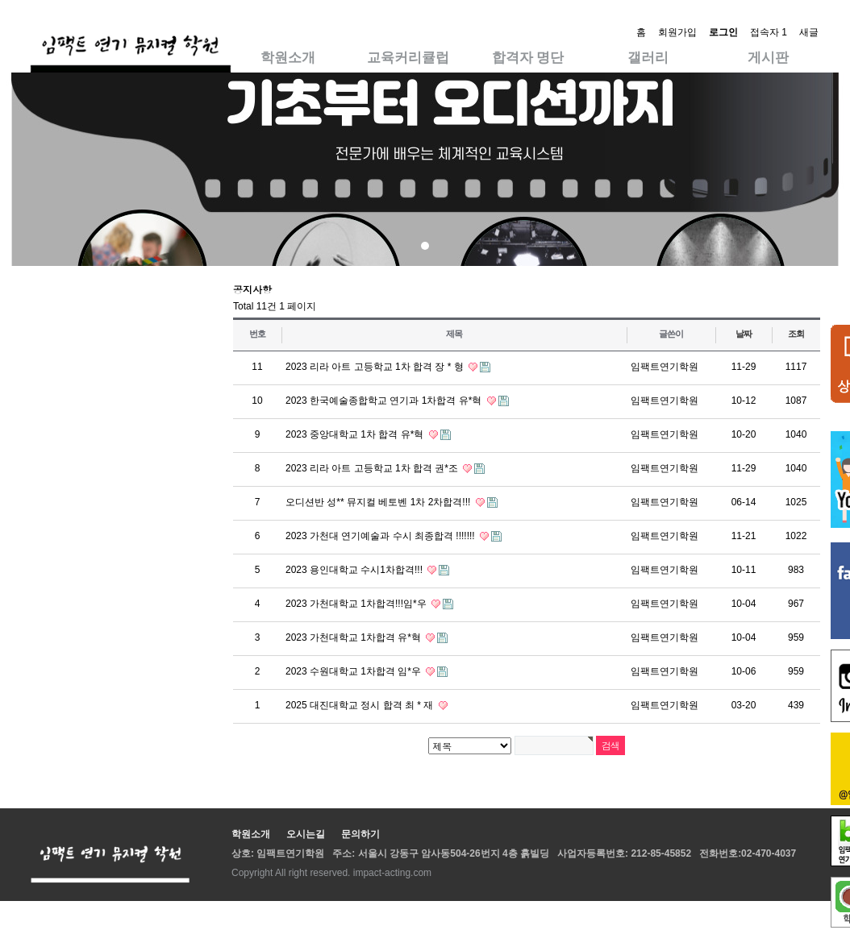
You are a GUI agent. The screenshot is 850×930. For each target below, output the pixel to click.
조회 (796, 333)
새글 (809, 32)
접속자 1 (768, 32)
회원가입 (677, 32)
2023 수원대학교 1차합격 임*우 (354, 671)
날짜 (743, 333)
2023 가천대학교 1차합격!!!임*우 (357, 603)
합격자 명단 (528, 57)
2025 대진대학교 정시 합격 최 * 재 (360, 705)
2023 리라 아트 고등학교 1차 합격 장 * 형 (375, 366)
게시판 (768, 57)
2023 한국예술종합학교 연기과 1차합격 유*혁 (385, 400)
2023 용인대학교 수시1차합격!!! (355, 569)
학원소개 (287, 57)
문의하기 (360, 834)
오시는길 (305, 834)
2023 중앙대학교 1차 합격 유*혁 (356, 434)
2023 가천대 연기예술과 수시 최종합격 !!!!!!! (381, 536)
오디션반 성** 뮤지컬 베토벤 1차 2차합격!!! (379, 502)
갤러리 (648, 57)
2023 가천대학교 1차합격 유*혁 (354, 637)
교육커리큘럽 (408, 57)
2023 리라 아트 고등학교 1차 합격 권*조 (372, 468)
